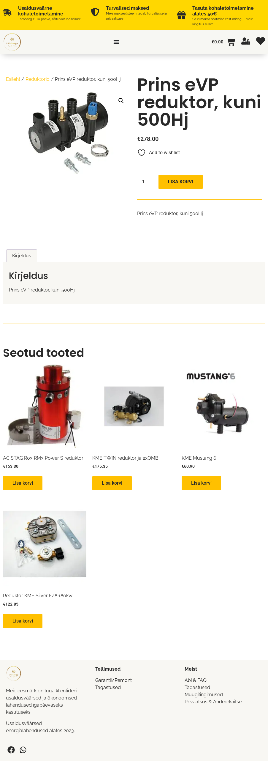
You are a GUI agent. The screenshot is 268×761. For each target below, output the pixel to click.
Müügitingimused (204, 694)
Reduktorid (38, 79)
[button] (121, 100)
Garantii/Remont (113, 680)
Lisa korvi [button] (22, 483)
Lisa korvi (180, 182)
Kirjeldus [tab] (21, 256)
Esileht (13, 79)
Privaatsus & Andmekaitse (213, 702)
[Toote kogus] (145, 182)
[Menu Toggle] (116, 42)
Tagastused (108, 687)
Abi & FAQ (196, 680)
